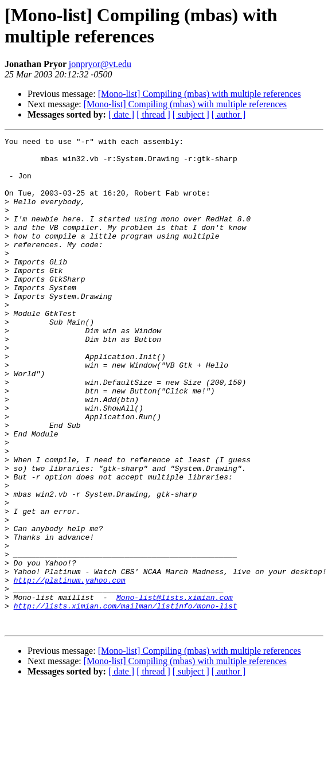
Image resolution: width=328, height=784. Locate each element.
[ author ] (229, 114)
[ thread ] (153, 114)
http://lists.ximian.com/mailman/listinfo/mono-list (125, 700)
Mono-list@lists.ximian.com (174, 690)
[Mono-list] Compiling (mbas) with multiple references (199, 94)
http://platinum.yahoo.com (70, 669)
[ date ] (121, 114)
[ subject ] (191, 114)
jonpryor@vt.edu (100, 64)
